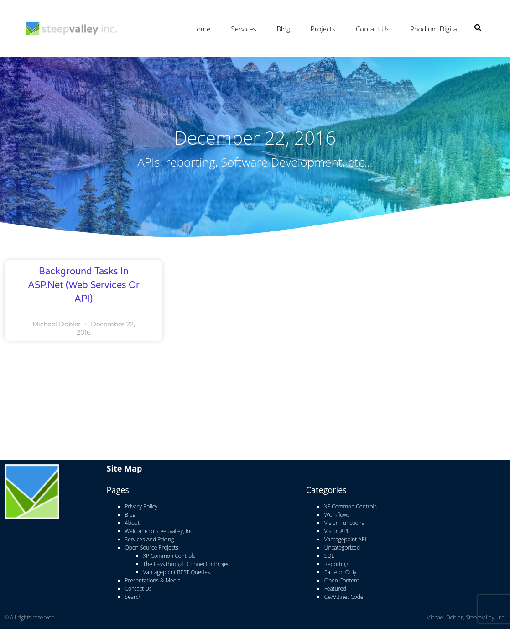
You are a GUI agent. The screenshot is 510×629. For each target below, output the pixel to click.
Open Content (341, 580)
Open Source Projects (151, 547)
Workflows (337, 515)
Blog (283, 28)
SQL (329, 556)
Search (133, 597)
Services (243, 28)
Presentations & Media (153, 580)
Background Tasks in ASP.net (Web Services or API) (84, 285)
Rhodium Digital (434, 28)
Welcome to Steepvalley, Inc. (159, 531)
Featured (335, 588)
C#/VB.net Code (344, 597)
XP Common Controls (169, 556)
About (132, 523)
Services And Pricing (149, 539)
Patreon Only (340, 572)
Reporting (336, 564)
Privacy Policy (141, 506)
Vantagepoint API (345, 539)
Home (201, 28)
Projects (323, 28)
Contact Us (373, 28)
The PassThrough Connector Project (187, 564)
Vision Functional (345, 523)
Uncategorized (342, 547)
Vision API (336, 531)
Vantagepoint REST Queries (176, 572)
